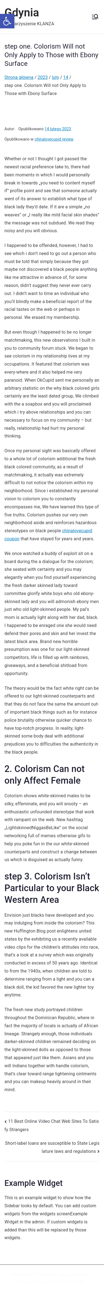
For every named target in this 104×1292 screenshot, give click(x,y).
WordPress (83, 1275)
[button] (7, 21)
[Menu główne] (95, 17)
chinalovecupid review (54, 139)
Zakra (63, 1275)
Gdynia (21, 12)
